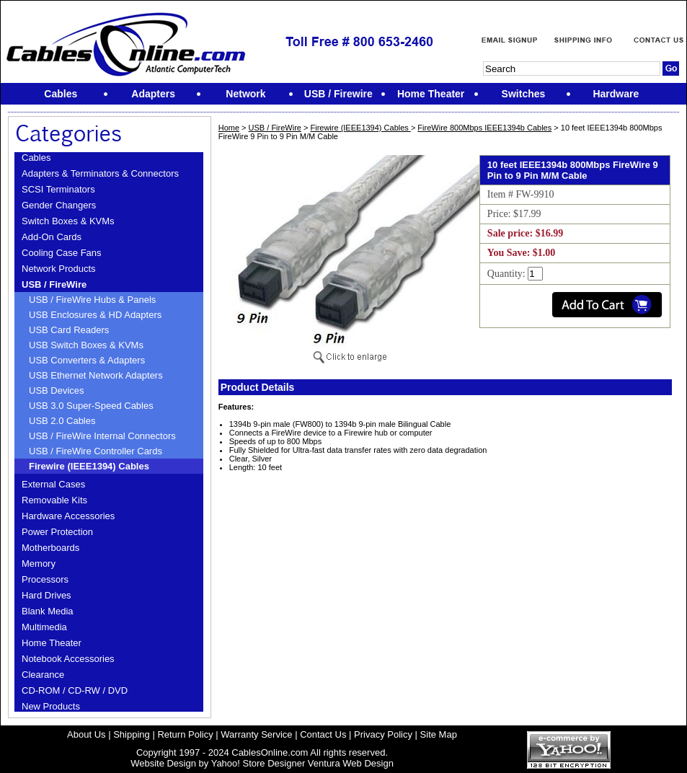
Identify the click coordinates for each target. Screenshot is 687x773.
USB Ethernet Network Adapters (96, 375)
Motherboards (50, 547)
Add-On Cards (51, 236)
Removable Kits (54, 500)
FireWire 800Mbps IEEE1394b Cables (484, 127)
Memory (39, 563)
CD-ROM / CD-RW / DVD (75, 690)
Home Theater (51, 642)
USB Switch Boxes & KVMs (86, 345)
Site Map (438, 734)
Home (228, 127)
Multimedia (44, 627)
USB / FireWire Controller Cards (95, 451)
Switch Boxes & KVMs (68, 221)
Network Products (59, 268)
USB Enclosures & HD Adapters (95, 314)
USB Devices (56, 390)
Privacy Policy (383, 734)
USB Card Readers (69, 329)
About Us (86, 734)
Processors (45, 579)
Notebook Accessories (68, 658)
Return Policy (185, 734)
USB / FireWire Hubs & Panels (92, 299)
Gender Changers (59, 205)
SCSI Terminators (58, 189)
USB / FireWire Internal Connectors (102, 435)
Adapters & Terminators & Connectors (100, 173)
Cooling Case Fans (62, 252)
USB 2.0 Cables (62, 420)
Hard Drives (46, 595)
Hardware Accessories (68, 516)
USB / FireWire (54, 284)
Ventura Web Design (351, 763)
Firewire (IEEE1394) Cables (89, 466)
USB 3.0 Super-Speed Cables (91, 405)
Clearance (43, 674)
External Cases (53, 484)
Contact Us (323, 734)
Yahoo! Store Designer (258, 763)
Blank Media (48, 611)
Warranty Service (256, 734)
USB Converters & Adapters (87, 360)
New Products (51, 706)
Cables (36, 157)
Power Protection (57, 531)
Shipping (131, 734)
